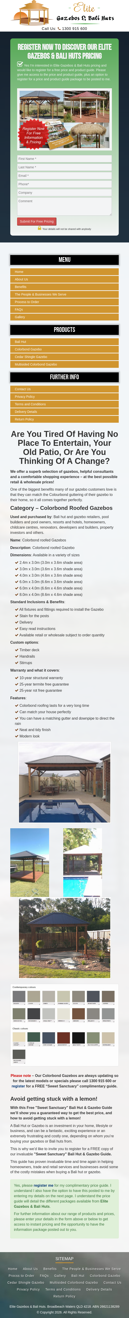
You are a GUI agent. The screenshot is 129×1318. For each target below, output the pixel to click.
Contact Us (23, 389)
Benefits (20, 287)
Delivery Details (26, 412)
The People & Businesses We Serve (40, 294)
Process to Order (27, 302)
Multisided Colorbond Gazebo (36, 364)
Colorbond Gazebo (28, 349)
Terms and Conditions (30, 404)
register (18, 1086)
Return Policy (24, 419)
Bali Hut (20, 342)
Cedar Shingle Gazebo (31, 357)
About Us (21, 279)
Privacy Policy (25, 396)
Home (19, 272)
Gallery (20, 317)
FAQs (19, 309)
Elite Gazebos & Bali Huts (27, 1306)
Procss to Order (21, 1276)
